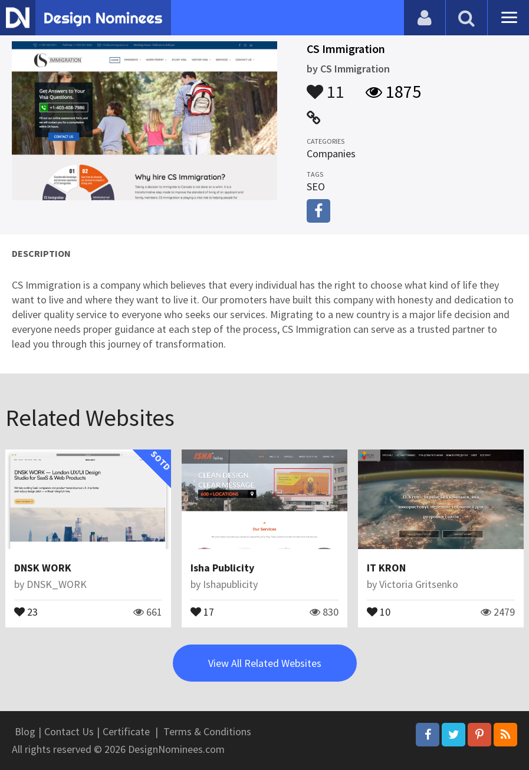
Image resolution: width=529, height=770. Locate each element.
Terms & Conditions (207, 731)
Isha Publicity (222, 567)
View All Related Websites (264, 663)
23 (26, 611)
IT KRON (386, 567)
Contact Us (69, 731)
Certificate (126, 731)
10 (378, 611)
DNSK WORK (42, 567)
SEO (316, 186)
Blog (25, 731)
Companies (331, 153)
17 (202, 611)
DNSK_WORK (57, 584)
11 (325, 86)
